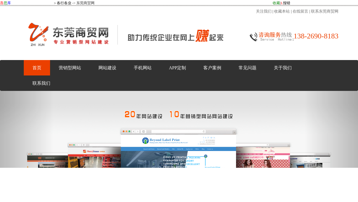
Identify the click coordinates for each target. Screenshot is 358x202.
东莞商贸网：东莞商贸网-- (179, 87)
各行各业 (64, 3)
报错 (285, 3)
